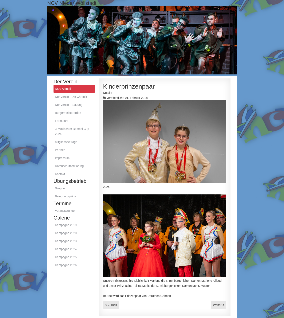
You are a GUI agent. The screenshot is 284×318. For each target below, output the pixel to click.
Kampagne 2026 (66, 265)
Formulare (61, 121)
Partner (60, 150)
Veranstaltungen (65, 210)
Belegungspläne (65, 196)
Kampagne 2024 (66, 249)
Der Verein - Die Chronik (71, 96)
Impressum (62, 158)
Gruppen (60, 188)
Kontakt (60, 174)
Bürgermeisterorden (68, 113)
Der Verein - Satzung (68, 104)
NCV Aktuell (63, 88)
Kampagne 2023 (66, 241)
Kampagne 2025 (66, 257)
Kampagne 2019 (66, 225)
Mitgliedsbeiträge (66, 142)
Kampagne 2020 (66, 233)
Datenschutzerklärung (69, 166)
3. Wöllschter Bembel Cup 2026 (72, 131)
